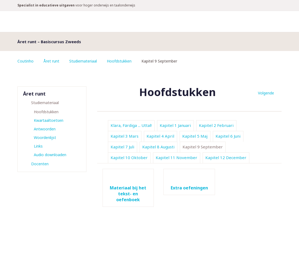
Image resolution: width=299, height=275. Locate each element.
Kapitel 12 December (225, 157)
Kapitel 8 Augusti (158, 146)
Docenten (40, 163)
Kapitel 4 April (160, 136)
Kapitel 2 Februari (216, 125)
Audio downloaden (50, 154)
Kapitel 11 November (176, 157)
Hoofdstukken (119, 61)
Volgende (266, 93)
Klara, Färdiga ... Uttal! (131, 125)
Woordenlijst (45, 137)
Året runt (51, 61)
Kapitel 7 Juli (122, 146)
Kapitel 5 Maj (194, 136)
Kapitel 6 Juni (228, 136)
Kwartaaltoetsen (48, 120)
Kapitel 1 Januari (175, 125)
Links (38, 146)
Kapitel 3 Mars (124, 136)
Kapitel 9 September (203, 146)
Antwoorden (45, 128)
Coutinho (25, 61)
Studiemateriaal (83, 61)
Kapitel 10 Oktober (129, 157)
